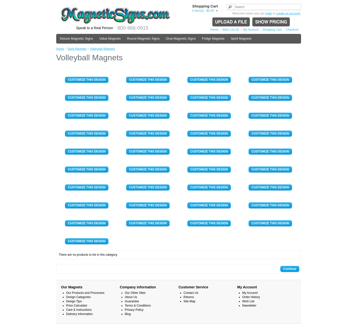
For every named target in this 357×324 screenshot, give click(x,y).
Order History (251, 297)
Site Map (189, 301)
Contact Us (191, 293)
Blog (128, 314)
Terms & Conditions (138, 305)
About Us (131, 297)
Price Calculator (76, 305)
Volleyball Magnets (102, 49)
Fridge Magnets (213, 38)
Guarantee (132, 301)
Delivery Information (79, 314)
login (269, 13)
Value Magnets (110, 38)
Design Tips (74, 301)
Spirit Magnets (241, 38)
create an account (288, 13)
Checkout (292, 29)
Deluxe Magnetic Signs (76, 38)
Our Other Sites (135, 293)
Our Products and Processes (85, 293)
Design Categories (78, 297)
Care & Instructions (79, 310)
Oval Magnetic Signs (181, 38)
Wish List (248, 301)
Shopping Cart (272, 29)
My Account (251, 29)
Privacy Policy (134, 310)
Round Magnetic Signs (143, 38)
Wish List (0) (230, 29)
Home (214, 29)
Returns (189, 297)
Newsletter (249, 305)
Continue (289, 269)
